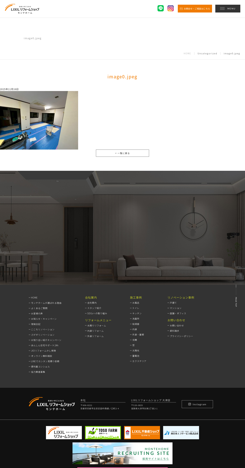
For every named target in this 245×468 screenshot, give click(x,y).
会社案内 (92, 261)
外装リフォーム (95, 294)
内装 (134, 287)
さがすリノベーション (43, 293)
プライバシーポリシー (181, 294)
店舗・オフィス (178, 271)
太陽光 (135, 309)
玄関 (134, 298)
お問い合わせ (177, 284)
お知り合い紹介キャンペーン (46, 298)
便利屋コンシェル (40, 325)
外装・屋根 (138, 293)
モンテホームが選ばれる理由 (46, 261)
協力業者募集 (38, 330)
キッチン (137, 271)
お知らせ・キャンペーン (44, 277)
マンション (176, 266)
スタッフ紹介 (94, 266)
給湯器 (135, 282)
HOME (187, 53)
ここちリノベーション (43, 287)
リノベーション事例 (181, 256)
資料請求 (174, 289)
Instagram (197, 362)
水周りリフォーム (96, 284)
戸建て (173, 261)
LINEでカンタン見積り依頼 (45, 319)
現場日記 (35, 282)
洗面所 (135, 277)
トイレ (135, 266)
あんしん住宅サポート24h (44, 303)
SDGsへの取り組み (97, 271)
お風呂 (135, 261)
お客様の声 (37, 271)
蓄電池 (135, 314)
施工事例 (136, 256)
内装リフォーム (95, 289)
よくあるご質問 (39, 266)
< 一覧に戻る (122, 153)
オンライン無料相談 (41, 314)
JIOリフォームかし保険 (43, 309)
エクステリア (139, 319)
